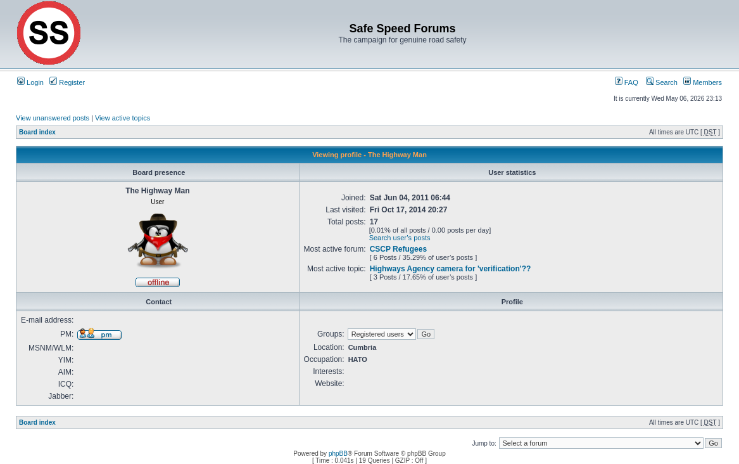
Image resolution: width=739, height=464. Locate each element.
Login (30, 82)
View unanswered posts (52, 118)
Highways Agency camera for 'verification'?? (450, 268)
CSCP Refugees (398, 249)
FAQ (626, 82)
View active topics (122, 118)
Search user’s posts (400, 238)
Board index (37, 132)
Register (67, 82)
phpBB (338, 453)
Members (702, 82)
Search (662, 82)
